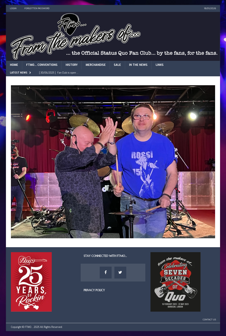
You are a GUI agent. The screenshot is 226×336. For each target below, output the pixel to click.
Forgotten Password (37, 8)
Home (14, 65)
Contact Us (209, 319)
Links (160, 65)
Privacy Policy (94, 290)
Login (13, 8)
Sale (117, 65)
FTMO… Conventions (41, 65)
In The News (138, 65)
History (72, 65)
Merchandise (96, 65)
